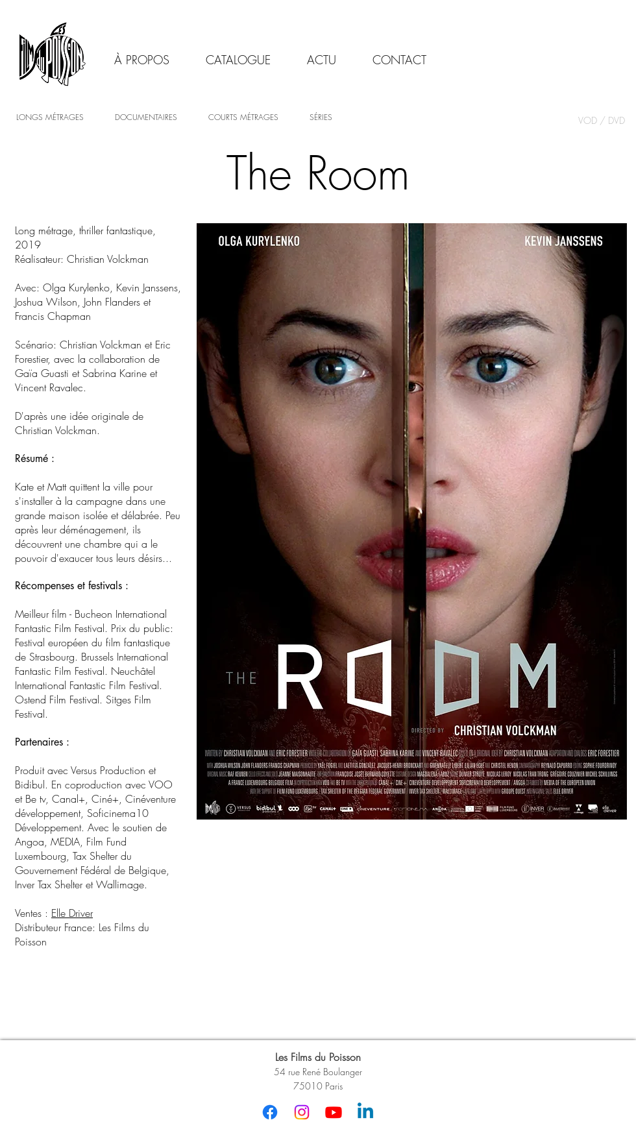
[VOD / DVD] (601, 121)
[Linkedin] (365, 1112)
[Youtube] (333, 1112)
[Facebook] (270, 1112)
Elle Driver (72, 913)
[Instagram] (302, 1112)
